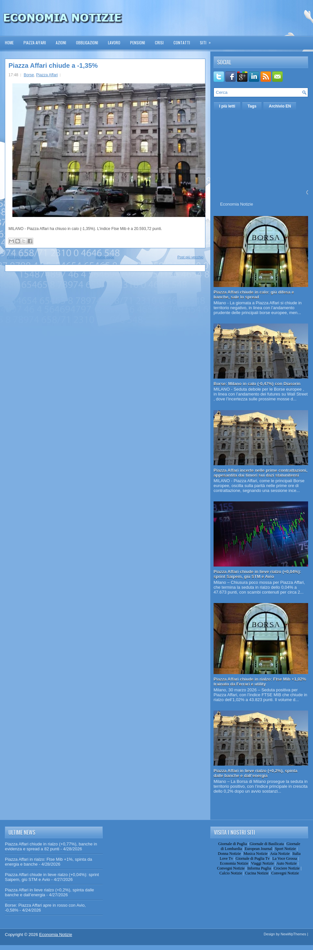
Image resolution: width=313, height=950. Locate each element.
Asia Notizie (280, 853)
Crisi (159, 42)
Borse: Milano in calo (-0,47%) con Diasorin (257, 383)
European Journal (258, 848)
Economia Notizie (236, 204)
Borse (29, 75)
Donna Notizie (229, 853)
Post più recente (20, 257)
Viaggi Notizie (262, 863)
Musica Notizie (256, 853)
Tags (251, 106)
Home (9, 42)
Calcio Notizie (230, 873)
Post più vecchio (190, 257)
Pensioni (137, 42)
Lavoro (114, 42)
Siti (207, 40)
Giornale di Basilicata (267, 844)
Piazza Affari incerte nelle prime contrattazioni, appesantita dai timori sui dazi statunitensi (260, 473)
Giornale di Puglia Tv (253, 858)
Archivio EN (280, 106)
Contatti (181, 42)
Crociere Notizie (287, 868)
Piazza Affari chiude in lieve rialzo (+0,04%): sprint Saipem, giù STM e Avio (257, 574)
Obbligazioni (87, 42)
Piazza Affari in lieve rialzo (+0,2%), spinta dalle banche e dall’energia (255, 773)
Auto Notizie (286, 863)
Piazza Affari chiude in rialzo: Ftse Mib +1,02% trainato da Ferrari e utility (260, 681)
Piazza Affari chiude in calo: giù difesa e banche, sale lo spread (254, 294)
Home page (105, 257)
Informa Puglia (259, 868)
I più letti (227, 106)
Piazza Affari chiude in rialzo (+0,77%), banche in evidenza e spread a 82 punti (51, 846)
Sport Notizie (285, 848)
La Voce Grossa (284, 858)
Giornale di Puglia (232, 844)
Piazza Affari (34, 42)
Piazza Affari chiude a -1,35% (53, 65)
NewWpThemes (293, 934)
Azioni (61, 42)
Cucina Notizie (256, 873)
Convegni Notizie (231, 868)
